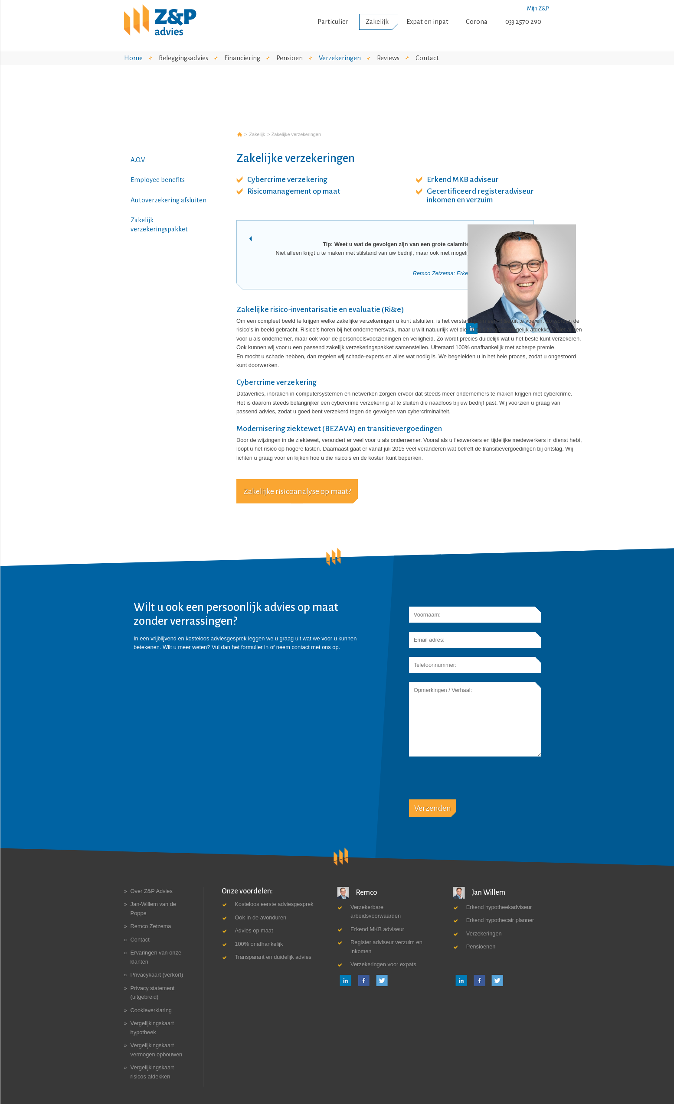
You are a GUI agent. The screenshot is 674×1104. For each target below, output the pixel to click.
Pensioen (289, 58)
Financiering (242, 58)
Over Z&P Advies (152, 891)
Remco (357, 892)
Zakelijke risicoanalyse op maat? (297, 491)
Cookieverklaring (151, 1010)
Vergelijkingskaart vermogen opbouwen (157, 1049)
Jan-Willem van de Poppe (153, 908)
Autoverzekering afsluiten (168, 200)
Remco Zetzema (151, 926)
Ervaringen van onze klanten (156, 956)
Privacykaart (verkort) (157, 974)
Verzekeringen (340, 58)
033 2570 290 (523, 21)
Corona (477, 21)
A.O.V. (138, 159)
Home (133, 58)
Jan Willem (479, 892)
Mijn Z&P (538, 9)
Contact (427, 58)
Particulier (332, 21)
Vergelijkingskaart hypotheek (152, 1027)
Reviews (388, 58)
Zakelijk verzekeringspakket (159, 224)
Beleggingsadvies (183, 58)
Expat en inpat (427, 21)
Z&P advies (239, 134)
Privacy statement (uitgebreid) (153, 992)
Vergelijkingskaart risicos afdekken (152, 1071)
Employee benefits (158, 179)
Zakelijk (377, 21)
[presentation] (475, 782)
